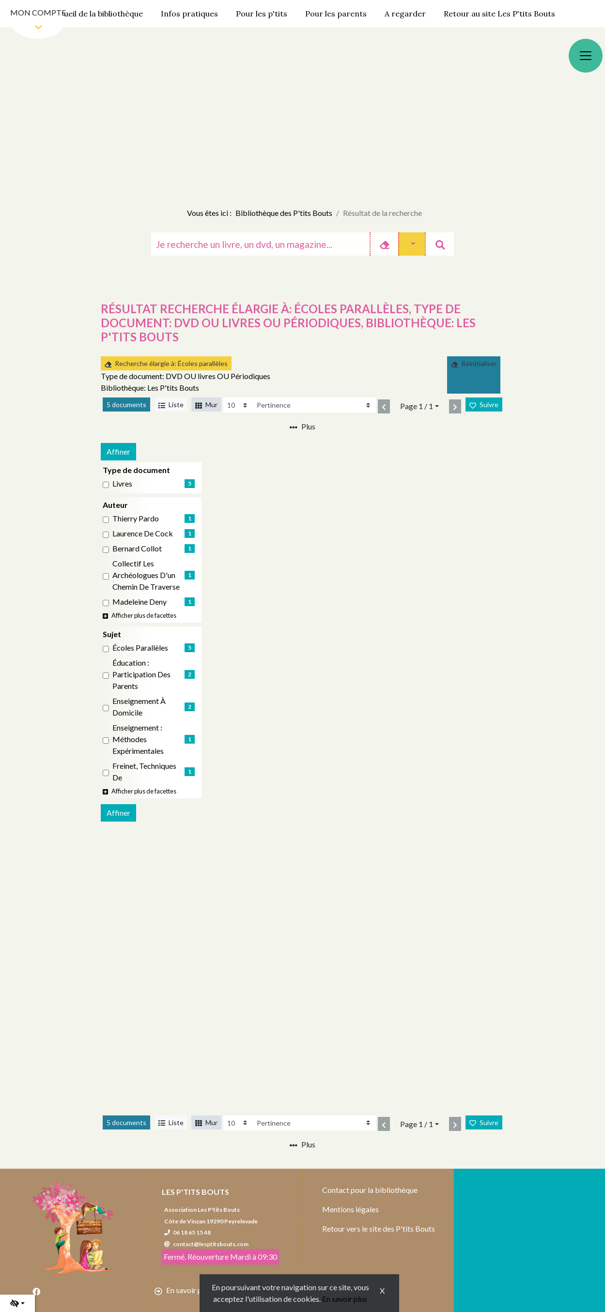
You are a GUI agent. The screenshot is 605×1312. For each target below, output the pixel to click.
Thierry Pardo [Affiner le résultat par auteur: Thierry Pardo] (135, 518)
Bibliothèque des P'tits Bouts (283, 212)
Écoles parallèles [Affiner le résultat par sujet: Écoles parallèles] (140, 647)
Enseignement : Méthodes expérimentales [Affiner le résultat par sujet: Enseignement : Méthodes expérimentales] (138, 739)
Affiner (118, 451)
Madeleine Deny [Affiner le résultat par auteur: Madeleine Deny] (139, 601)
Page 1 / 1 (416, 406)
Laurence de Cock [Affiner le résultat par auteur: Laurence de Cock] (142, 533)
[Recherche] (260, 244)
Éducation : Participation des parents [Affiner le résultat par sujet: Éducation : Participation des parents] (141, 674)
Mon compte (38, 12)
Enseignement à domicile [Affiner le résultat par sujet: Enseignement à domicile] (139, 706)
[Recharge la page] (237, 404)
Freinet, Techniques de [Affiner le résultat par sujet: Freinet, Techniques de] (144, 771)
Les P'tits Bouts (195, 1191)
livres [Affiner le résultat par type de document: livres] (122, 483)
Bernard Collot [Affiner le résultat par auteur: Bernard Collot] (137, 548)
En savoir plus (344, 1298)
